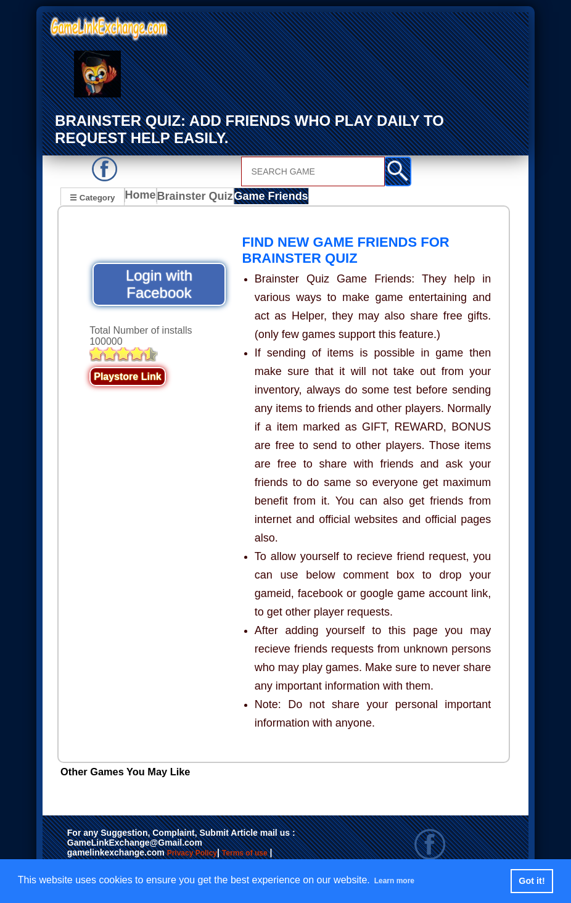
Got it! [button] (531, 881)
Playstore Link (127, 378)
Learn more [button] (401, 880)
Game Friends (269, 198)
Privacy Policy (204, 855)
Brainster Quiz (198, 198)
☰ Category (92, 196)
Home (143, 198)
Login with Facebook (159, 285)
